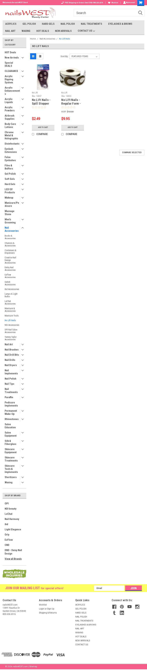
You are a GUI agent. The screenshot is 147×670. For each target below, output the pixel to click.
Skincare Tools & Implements (11, 469)
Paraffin (9, 397)
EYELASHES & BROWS (120, 23)
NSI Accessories (12, 325)
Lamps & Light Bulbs (11, 295)
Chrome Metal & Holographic (11, 135)
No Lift (35, 92)
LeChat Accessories (10, 302)
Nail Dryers (11, 365)
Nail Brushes (12, 349)
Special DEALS (9, 64)
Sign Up (50, 609)
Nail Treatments (11, 390)
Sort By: (64, 56)
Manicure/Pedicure (12, 204)
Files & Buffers (9, 167)
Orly (7, 534)
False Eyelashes (10, 159)
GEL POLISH (29, 23)
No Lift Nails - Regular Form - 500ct (71, 103)
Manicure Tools (12, 315)
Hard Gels (10, 184)
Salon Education (10, 426)
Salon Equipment (11, 434)
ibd (6, 524)
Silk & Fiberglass (10, 442)
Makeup (9, 197)
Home (33, 39)
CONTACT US (86, 31)
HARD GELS (48, 23)
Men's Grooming (10, 221)
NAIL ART (10, 31)
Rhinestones (12, 419)
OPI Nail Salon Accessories (11, 331)
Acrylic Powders (10, 109)
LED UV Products (10, 191)
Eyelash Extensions (11, 150)
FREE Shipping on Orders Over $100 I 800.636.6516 (82, 3)
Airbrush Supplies (9, 117)
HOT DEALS (42, 31)
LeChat (8, 513)
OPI (7, 503)
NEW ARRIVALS (63, 31)
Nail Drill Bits (12, 354)
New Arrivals (12, 57)
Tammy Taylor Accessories (11, 338)
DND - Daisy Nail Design (13, 552)
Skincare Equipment (11, 451)
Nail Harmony (12, 519)
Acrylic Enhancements (12, 90)
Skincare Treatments (11, 459)
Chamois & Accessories (10, 244)
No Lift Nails (10, 320)
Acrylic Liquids (9, 101)
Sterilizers (11, 477)
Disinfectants (12, 143)
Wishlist (113, 3)
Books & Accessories (10, 237)
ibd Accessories (12, 289)
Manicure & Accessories (10, 309)
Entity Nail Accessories (10, 268)
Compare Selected (131, 152)
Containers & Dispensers (10, 251)
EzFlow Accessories (10, 276)
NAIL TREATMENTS (91, 23)
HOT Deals (10, 52)
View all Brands (13, 558)
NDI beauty (10, 508)
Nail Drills (10, 360)
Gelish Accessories (10, 283)
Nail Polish (10, 378)
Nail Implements (11, 372)
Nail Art (9, 344)
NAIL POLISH (68, 23)
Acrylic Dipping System (9, 79)
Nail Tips (9, 383)
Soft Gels (10, 179)
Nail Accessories (12, 229)
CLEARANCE (11, 71)
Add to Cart (43, 127)
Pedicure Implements (11, 404)
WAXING (26, 31)
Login (41, 609)
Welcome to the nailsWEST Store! (15, 2)
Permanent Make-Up (11, 412)
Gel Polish (10, 173)
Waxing (8, 482)
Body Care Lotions (10, 125)
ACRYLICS (10, 23)
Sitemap (33, 666)
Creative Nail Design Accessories (10, 260)
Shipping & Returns (48, 613)
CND (7, 545)
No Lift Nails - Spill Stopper (41, 101)
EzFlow (9, 539)
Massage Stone (9, 213)
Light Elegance (13, 529)
